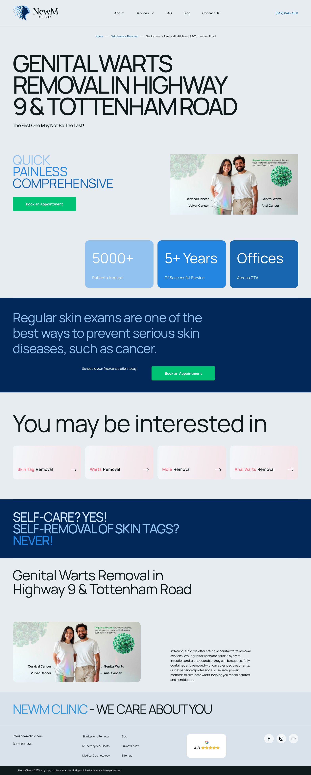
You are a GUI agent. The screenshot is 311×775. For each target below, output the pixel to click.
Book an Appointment (44, 204)
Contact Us (211, 13)
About (119, 13)
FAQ (169, 13)
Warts (119, 469)
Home (99, 36)
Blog (187, 13)
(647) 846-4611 (286, 13)
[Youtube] (293, 738)
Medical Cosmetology (96, 755)
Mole (191, 469)
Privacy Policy (130, 746)
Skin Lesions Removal (124, 36)
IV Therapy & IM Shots (95, 746)
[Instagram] (281, 738)
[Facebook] (269, 738)
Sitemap (127, 755)
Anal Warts (264, 469)
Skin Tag (46, 469)
